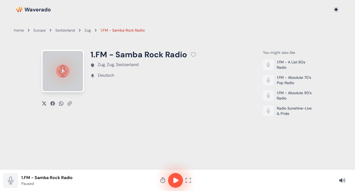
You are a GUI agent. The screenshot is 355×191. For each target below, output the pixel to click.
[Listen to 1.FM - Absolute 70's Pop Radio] (288, 80)
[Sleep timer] (162, 180)
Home (19, 30)
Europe (40, 30)
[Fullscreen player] (188, 180)
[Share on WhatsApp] (61, 103)
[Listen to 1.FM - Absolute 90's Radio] (288, 95)
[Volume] (342, 180)
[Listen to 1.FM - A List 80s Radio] (288, 65)
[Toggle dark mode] (336, 9)
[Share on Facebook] (52, 103)
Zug (88, 30)
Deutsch (106, 75)
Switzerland (65, 30)
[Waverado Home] (33, 9)
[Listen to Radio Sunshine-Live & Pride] (288, 111)
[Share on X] (44, 103)
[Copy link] (69, 103)
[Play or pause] (63, 71)
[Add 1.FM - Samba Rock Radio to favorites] (193, 54)
